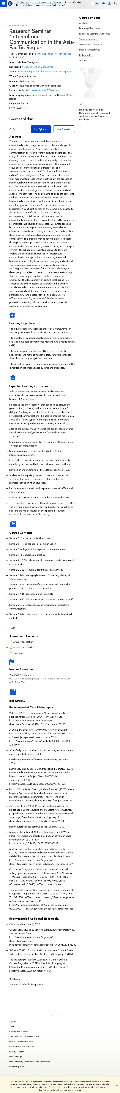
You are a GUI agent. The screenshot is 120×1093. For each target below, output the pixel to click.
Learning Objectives (89, 28)
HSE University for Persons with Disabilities (29, 1061)
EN (97, 3)
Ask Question (64, 129)
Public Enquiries (16, 1066)
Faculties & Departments (21, 1041)
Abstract (83, 23)
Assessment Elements (90, 44)
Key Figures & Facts (18, 1031)
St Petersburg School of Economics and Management (45, 71)
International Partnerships (21, 1046)
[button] (52, 1016)
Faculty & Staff (16, 1051)
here (20, 1084)
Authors (83, 60)
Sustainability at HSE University (24, 1036)
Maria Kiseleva (29, 90)
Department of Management (39, 66)
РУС (93, 3)
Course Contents (88, 39)
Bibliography (85, 55)
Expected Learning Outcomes (94, 33)
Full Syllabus (40, 129)
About (13, 1021)
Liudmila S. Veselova (48, 90)
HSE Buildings (15, 1056)
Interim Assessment (89, 49)
